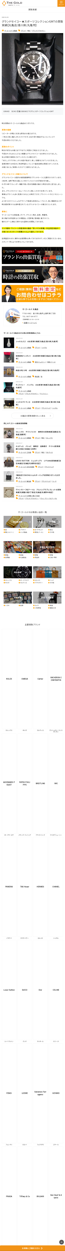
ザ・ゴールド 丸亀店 (10, 31)
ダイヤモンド (38, 530)
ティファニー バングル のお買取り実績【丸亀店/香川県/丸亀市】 (38, 386)
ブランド (23, 31)
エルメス (36, 580)
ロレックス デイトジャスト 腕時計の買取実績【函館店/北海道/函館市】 (38, 433)
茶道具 (36, 557)
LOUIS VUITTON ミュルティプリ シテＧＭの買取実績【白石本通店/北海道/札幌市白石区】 (38, 462)
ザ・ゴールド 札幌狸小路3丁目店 (29, 496)
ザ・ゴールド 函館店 (24, 438)
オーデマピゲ (24, 580)
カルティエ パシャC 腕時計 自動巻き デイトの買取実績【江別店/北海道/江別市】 (38, 447)
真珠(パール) (51, 362)
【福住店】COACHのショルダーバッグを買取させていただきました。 (38, 476)
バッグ (51, 580)
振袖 (6, 555)
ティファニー (44, 394)
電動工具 (52, 608)
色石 (50, 530)
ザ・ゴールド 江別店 (24, 452)
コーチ (54, 481)
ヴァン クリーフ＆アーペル (48, 498)
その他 (51, 532)
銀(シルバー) (8, 532)
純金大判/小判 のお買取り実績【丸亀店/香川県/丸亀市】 (38, 370)
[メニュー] (61, 3)
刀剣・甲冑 (52, 557)
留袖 (21, 555)
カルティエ (49, 452)
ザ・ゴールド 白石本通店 (26, 467)
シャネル (44, 347)
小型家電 (37, 608)
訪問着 (7, 557)
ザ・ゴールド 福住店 (24, 481)
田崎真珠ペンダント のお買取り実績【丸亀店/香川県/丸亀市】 (38, 357)
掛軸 (35, 555)
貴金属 (37, 376)
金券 (21, 605)
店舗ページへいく (30, 323)
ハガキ (6, 605)
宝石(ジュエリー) (40, 362)
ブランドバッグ (46, 408)
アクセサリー (38, 583)
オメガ (6, 583)
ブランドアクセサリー (39, 31)
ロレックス (49, 438)
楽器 (50, 605)
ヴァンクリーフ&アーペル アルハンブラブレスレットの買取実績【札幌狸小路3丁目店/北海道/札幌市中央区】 (38, 490)
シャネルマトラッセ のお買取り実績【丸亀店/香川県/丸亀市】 (38, 403)
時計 (28, 31)
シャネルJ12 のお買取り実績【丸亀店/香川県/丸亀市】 (37, 341)
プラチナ (22, 530)
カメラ (36, 605)
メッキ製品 (23, 532)
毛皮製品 (22, 557)
